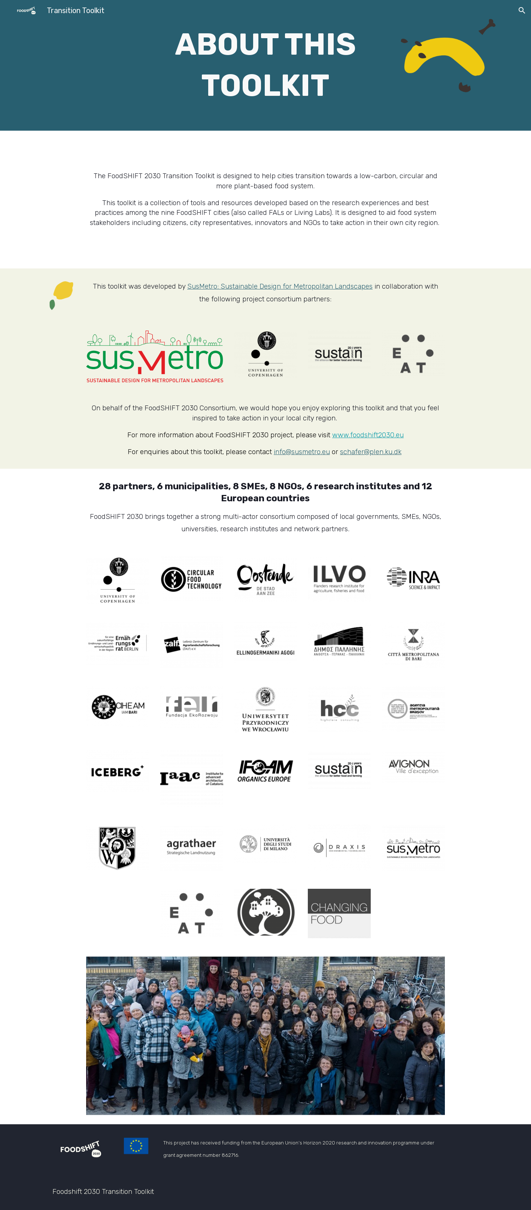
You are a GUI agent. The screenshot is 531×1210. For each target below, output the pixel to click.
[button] (522, 10)
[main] (265, 65)
